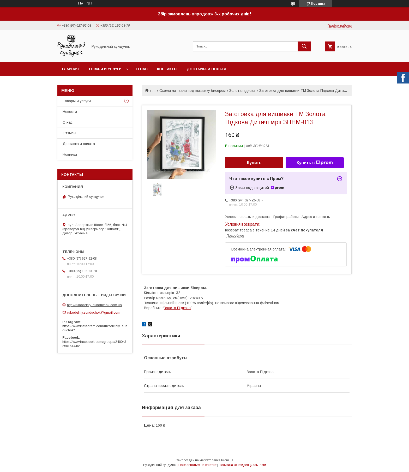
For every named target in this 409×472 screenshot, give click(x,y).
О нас (142, 69)
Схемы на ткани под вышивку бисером (192, 90)
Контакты (167, 69)
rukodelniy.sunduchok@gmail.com (93, 312)
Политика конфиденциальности (242, 465)
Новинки (70, 154)
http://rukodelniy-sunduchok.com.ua (94, 305)
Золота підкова (242, 90)
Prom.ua (227, 460)
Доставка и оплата (206, 69)
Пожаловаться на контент (197, 465)
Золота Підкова (177, 308)
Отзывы (69, 133)
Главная (70, 69)
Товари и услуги (105, 69)
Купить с (315, 162)
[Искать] (304, 46)
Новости (70, 112)
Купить (254, 162)
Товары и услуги (77, 101)
